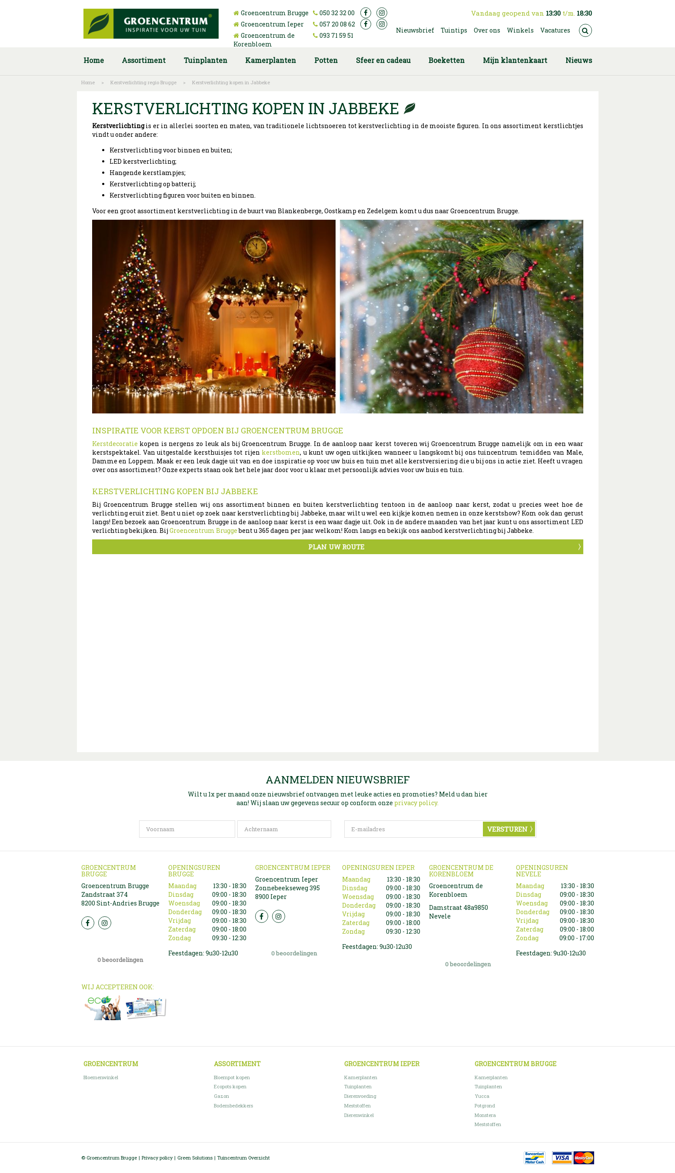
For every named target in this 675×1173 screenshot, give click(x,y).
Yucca (482, 1096)
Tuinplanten (358, 1086)
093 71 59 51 (336, 35)
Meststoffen (357, 1105)
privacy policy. (416, 803)
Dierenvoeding (360, 1096)
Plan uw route (336, 546)
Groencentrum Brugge (275, 13)
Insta (104, 922)
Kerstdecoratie (115, 443)
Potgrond (485, 1105)
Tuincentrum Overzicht (243, 1157)
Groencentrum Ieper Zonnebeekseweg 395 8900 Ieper (287, 888)
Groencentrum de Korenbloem (264, 39)
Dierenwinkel (359, 1115)
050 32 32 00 (337, 13)
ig (381, 12)
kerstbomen (281, 452)
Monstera (485, 1115)
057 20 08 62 (337, 24)
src (585, 30)
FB (87, 922)
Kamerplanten (360, 1077)
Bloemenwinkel (100, 1077)
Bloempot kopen (232, 1077)
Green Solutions (195, 1157)
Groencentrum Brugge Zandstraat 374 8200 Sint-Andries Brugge (120, 894)
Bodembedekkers (233, 1105)
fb (365, 12)
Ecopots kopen (230, 1086)
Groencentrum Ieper (272, 24)
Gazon (221, 1096)
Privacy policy (157, 1157)
